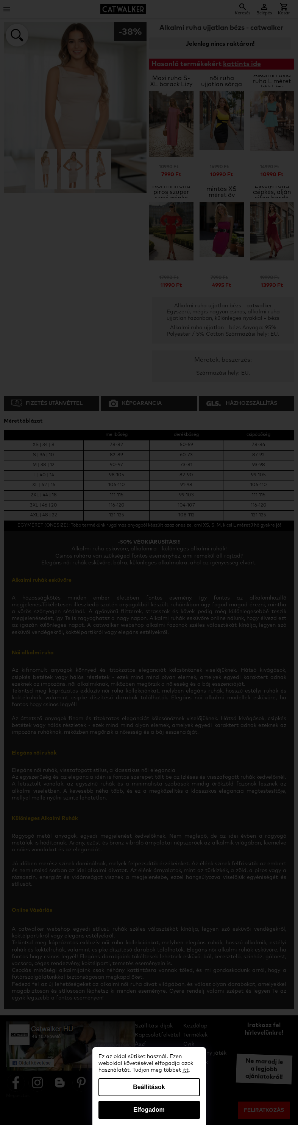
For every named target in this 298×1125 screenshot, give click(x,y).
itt (186, 1070)
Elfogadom (149, 1109)
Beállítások (149, 1087)
